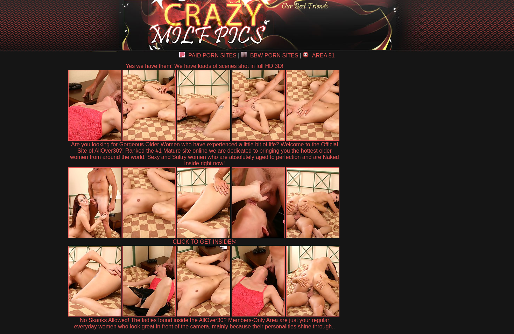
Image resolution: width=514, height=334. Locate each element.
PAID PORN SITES (208, 55)
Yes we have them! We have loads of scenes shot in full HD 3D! (204, 66)
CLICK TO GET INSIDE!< (205, 242)
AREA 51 (319, 55)
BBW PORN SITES (269, 55)
